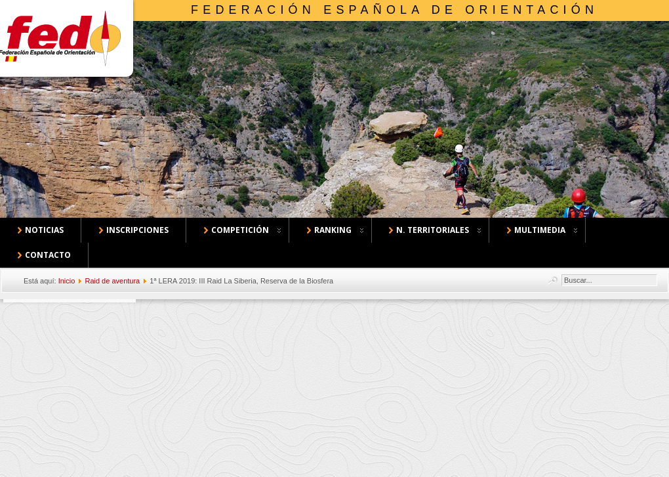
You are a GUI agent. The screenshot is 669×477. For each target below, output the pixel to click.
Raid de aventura (112, 281)
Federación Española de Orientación (394, 9)
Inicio (66, 281)
